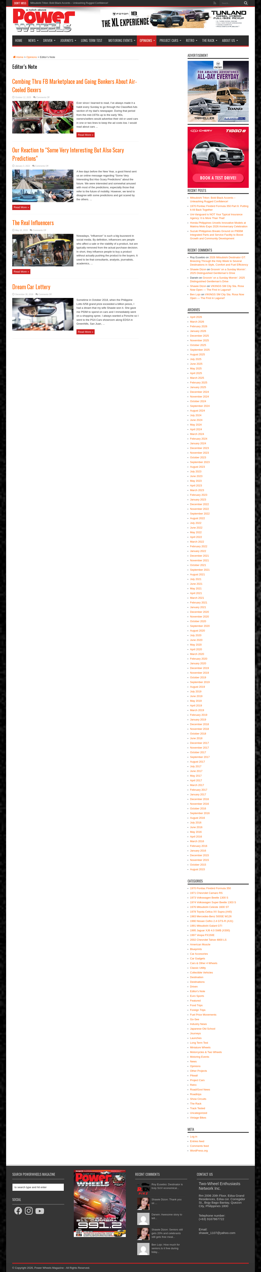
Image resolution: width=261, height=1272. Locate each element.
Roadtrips (195, 1094)
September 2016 (200, 813)
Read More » (85, 134)
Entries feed (197, 1141)
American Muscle (200, 944)
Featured (195, 1000)
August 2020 (197, 630)
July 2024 (195, 415)
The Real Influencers (33, 222)
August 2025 (197, 354)
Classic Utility (198, 967)
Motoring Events (121, 40)
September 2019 (200, 682)
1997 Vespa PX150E (202, 935)
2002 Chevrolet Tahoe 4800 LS (208, 939)
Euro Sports (197, 995)
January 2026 (198, 331)
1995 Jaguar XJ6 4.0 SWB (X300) (210, 930)
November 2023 (199, 452)
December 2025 (199, 335)
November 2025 (199, 340)
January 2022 (198, 551)
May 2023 (196, 480)
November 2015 (199, 860)
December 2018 (199, 724)
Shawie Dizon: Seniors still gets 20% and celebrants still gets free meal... (167, 1233)
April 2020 (196, 649)
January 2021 (198, 607)
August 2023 (197, 466)
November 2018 (199, 728)
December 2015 (199, 855)
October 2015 (198, 864)
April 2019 (196, 705)
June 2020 (196, 639)
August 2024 (197, 410)
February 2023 (198, 494)
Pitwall (194, 1075)
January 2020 (198, 663)
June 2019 (196, 696)
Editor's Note (197, 991)
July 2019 (195, 691)
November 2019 (199, 672)
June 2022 (196, 527)
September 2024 (200, 405)
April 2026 (196, 317)
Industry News (198, 1024)
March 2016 (197, 841)
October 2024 (198, 401)
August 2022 (197, 518)
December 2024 (199, 391)
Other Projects (198, 1070)
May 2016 (196, 831)
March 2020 (197, 654)
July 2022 (195, 522)
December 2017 (199, 742)
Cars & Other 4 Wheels (203, 963)
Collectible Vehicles (201, 972)
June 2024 (196, 419)
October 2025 (198, 345)
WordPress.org (199, 1150)
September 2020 (200, 625)
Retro (191, 40)
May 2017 (196, 775)
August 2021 (197, 574)
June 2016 (196, 827)
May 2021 (196, 588)
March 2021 (197, 597)
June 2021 (196, 583)
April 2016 (196, 836)
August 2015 (197, 869)
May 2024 (196, 424)
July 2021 (195, 579)
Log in (193, 1136)
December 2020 (199, 611)
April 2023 (196, 485)
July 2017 (195, 766)
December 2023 (199, 448)
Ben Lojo (195, 294)
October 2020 (198, 621)
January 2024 (198, 443)
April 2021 (196, 593)
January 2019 (198, 719)
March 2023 (197, 490)
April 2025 (196, 373)
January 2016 (198, 850)
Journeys (68, 40)
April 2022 (196, 537)
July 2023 (195, 471)
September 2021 (200, 569)
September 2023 (200, 462)
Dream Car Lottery (31, 286)
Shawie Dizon (198, 269)
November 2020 (199, 616)
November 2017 (199, 747)
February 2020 (198, 658)
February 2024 (198, 438)
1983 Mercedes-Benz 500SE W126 (211, 916)
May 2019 (196, 700)
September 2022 (200, 513)
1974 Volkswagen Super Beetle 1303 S (213, 902)
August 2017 (197, 761)
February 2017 (198, 789)
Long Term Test (91, 40)
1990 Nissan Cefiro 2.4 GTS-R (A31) (211, 921)
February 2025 (198, 382)
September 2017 (200, 757)
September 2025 (200, 349)
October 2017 (198, 752)
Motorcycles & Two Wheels (206, 1052)
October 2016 (198, 808)
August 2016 (197, 817)
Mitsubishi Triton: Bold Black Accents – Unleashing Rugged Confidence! (69, 3)
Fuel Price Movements (203, 1014)
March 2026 (197, 321)
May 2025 (196, 368)
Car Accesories (199, 953)
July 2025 (195, 359)
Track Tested (197, 1108)
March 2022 (197, 541)
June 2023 (196, 476)
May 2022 (196, 532)
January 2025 (198, 387)
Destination (196, 977)
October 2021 (198, 565)
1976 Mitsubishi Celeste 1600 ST (209, 907)
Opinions (147, 40)
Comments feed (199, 1145)
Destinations (197, 981)
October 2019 (198, 677)
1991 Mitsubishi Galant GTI (206, 925)
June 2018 (196, 738)
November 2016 (199, 803)
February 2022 (198, 546)
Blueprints (196, 949)
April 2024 (196, 429)
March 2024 (197, 434)
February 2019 (198, 714)
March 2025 (197, 377)
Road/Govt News (200, 1089)
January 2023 (198, 499)
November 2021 (199, 560)
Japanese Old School (202, 1028)
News (33, 40)
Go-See (194, 1019)
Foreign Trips (198, 1009)
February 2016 (198, 845)
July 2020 (195, 635)
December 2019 (199, 668)
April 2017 (196, 780)
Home (18, 40)
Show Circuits (198, 1098)
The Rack (209, 40)
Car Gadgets (197, 958)
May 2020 (196, 644)
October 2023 (198, 457)
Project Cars (170, 40)
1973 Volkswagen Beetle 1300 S (209, 897)
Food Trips (196, 1005)
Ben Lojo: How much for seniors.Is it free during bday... (166, 1248)
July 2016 (195, 822)
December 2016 (199, 799)
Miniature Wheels (200, 1047)
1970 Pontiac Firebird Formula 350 (210, 888)
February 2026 (198, 326)
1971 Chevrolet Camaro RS (206, 892)
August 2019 (197, 686)
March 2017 (197, 785)
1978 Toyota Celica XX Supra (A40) (211, 911)
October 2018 (198, 733)
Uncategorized (198, 1112)
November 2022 (199, 508)
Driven (49, 40)
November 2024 (199, 396)
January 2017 (198, 794)
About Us (230, 40)
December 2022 (199, 504)
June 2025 (196, 363)
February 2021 (198, 602)
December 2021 (199, 555)
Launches (195, 1038)
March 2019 (197, 710)
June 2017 (196, 771)
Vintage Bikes (198, 1117)
